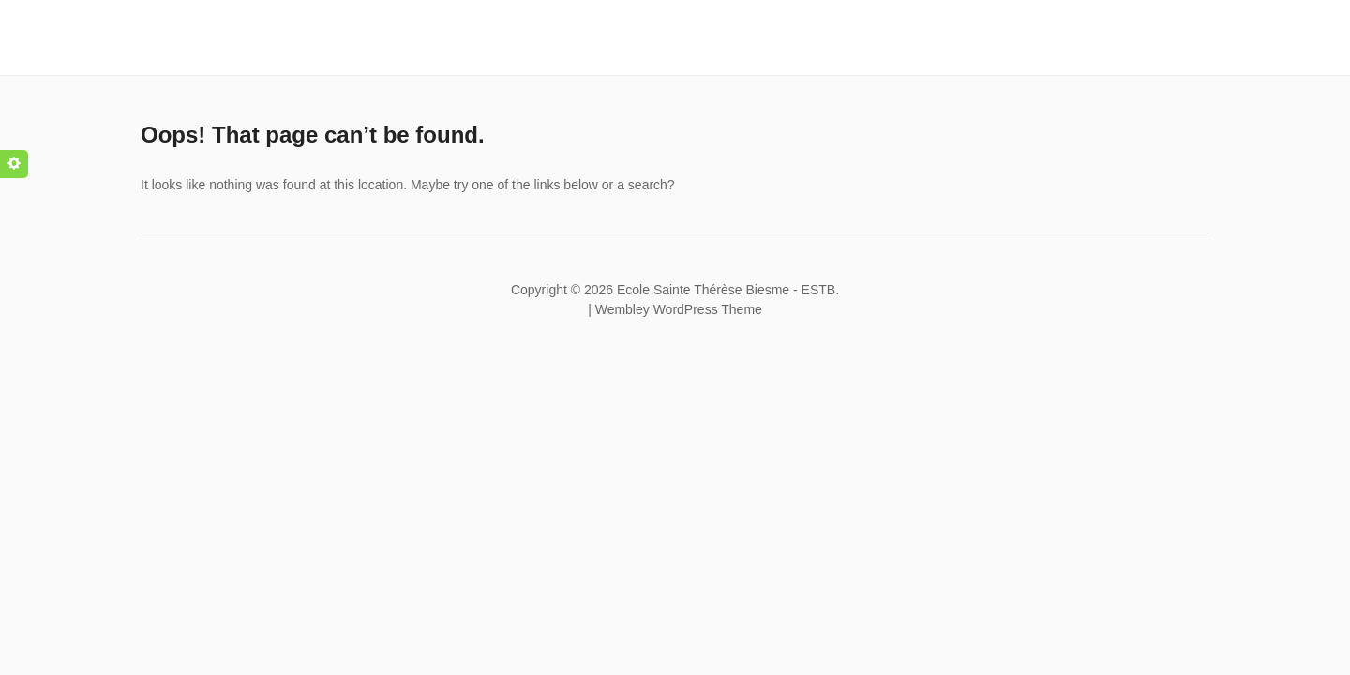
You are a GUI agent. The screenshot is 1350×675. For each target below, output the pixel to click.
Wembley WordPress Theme (678, 309)
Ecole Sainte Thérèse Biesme (703, 289)
